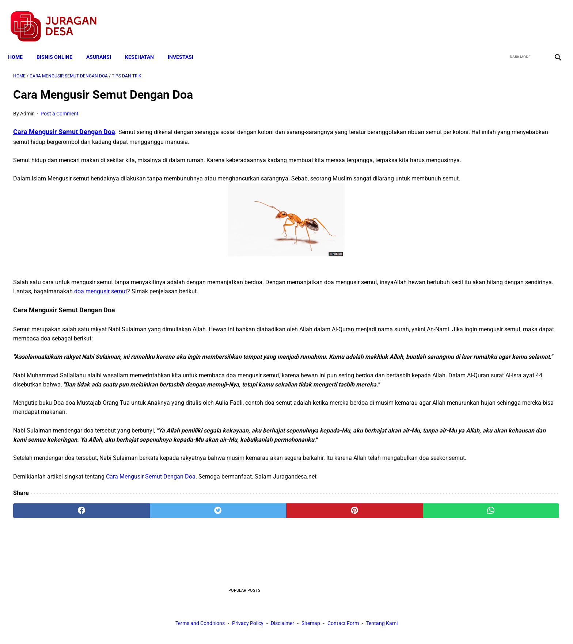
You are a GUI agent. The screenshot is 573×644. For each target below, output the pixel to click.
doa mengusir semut (275, 302)
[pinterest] (244, 558)
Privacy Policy (247, 625)
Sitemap (310, 625)
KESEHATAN (144, 44)
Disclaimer (282, 625)
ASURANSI (103, 44)
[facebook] (500, 19)
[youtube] (535, 19)
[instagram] (552, 19)
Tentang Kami (382, 625)
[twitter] (517, 19)
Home (20, 44)
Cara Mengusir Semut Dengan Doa (64, 124)
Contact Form (343, 625)
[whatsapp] (336, 558)
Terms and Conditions (200, 625)
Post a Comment (60, 106)
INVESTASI (185, 44)
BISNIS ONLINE (59, 44)
